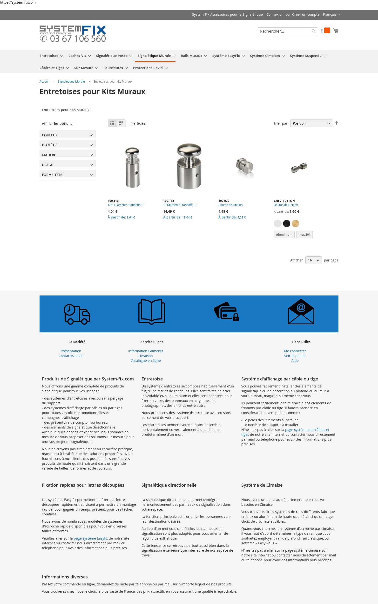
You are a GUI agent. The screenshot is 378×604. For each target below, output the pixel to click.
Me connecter (295, 351)
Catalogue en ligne (146, 360)
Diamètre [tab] (50, 145)
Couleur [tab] (50, 135)
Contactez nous (71, 355)
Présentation (71, 351)
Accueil (45, 81)
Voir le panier (295, 355)
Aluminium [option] (284, 234)
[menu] (189, 61)
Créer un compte (305, 14)
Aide (295, 360)
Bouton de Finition (230, 205)
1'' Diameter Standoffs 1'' (180, 205)
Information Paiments (145, 351)
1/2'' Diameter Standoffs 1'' (126, 205)
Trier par (281, 123)
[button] (331, 14)
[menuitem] (50, 55)
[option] (278, 223)
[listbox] (299, 224)
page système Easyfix (91, 538)
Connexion (275, 14)
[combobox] (288, 31)
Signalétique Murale (72, 81)
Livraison (145, 355)
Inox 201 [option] (304, 234)
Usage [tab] (47, 164)
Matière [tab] (49, 155)
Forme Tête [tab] (52, 174)
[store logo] (73, 34)
